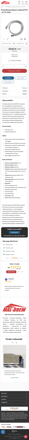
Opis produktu (20, 78)
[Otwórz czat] (26, 437)
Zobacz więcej (11, 271)
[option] (14, 28)
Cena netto (14, 51)
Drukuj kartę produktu (8, 43)
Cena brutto (14, 56)
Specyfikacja (8, 78)
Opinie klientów (8, 82)
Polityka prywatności (14, 434)
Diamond (24, 88)
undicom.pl (17, 438)
